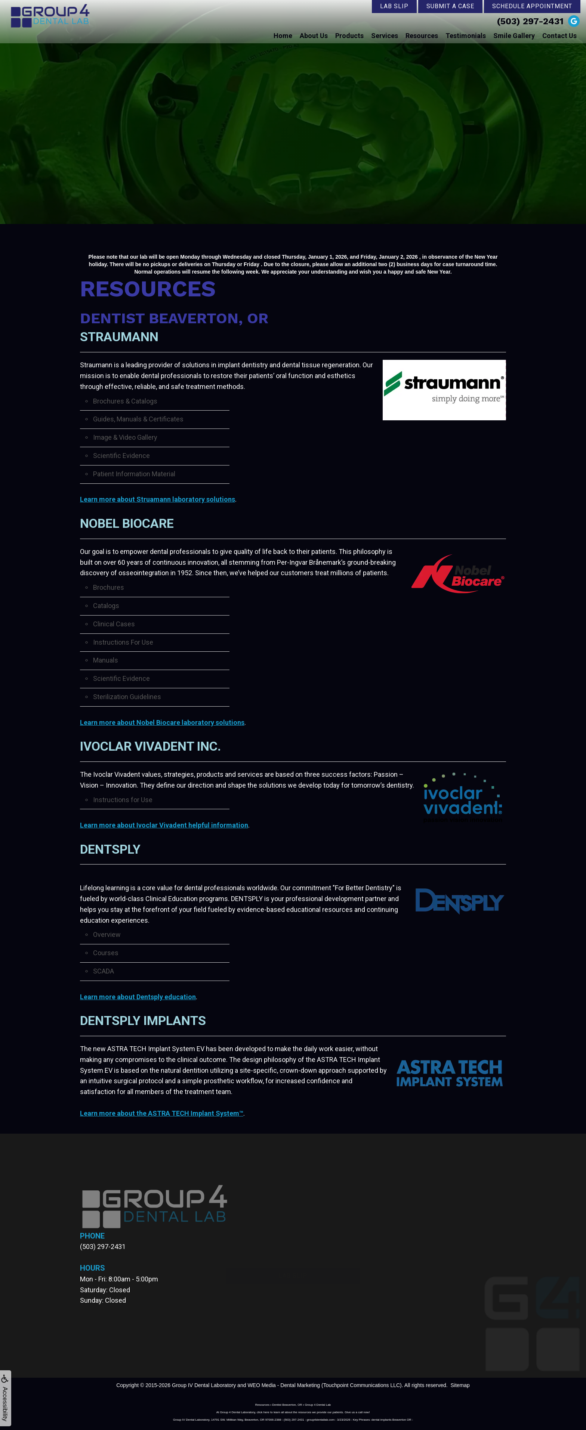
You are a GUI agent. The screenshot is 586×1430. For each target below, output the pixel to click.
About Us (314, 36)
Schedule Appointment (532, 6)
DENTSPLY (110, 849)
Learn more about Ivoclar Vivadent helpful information (164, 825)
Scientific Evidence (121, 455)
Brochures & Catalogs (125, 401)
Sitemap (459, 1385)
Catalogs (106, 606)
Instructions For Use (123, 642)
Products (349, 36)
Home (283, 36)
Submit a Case (450, 6)
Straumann (119, 336)
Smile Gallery (514, 36)
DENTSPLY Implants (143, 1020)
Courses (105, 953)
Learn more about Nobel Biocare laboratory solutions (162, 722)
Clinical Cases (114, 624)
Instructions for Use (122, 800)
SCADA (103, 971)
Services (384, 36)
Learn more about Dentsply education (138, 997)
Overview (107, 934)
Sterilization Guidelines (127, 697)
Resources (421, 36)
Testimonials (465, 36)
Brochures (108, 587)
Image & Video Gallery (125, 437)
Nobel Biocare (127, 523)
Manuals (105, 660)
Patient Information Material (134, 474)
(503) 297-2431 (530, 21)
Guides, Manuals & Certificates (138, 419)
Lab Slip (394, 6)
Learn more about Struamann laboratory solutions (157, 499)
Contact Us (559, 36)
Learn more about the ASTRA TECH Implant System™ (161, 1113)
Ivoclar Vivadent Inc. (150, 746)
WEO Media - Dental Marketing (283, 1385)
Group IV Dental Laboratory (204, 1385)
